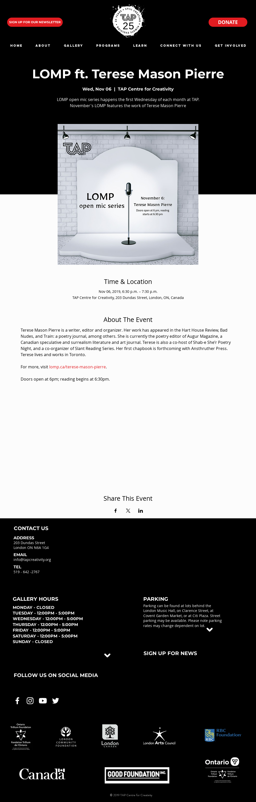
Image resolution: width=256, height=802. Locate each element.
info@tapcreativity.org (32, 559)
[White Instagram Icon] (30, 700)
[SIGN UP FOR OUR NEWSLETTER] (35, 22)
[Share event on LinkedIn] (140, 511)
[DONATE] (228, 22)
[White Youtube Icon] (42, 700)
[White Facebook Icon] (17, 700)
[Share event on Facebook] (115, 511)
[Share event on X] (128, 511)
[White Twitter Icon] (55, 700)
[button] (43, 45)
